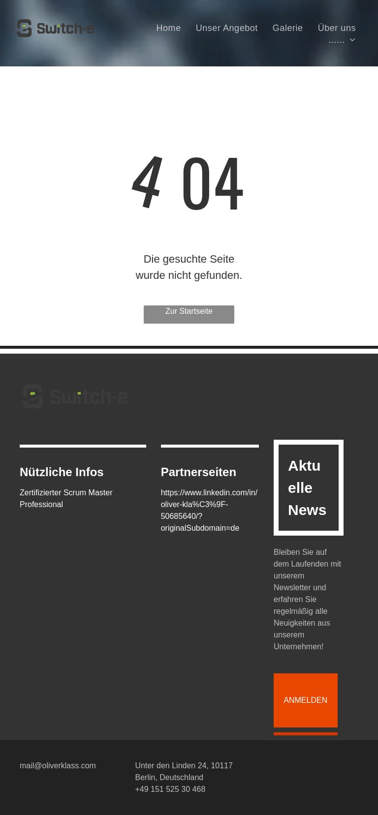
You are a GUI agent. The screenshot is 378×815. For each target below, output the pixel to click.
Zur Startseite (189, 311)
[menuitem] (169, 28)
